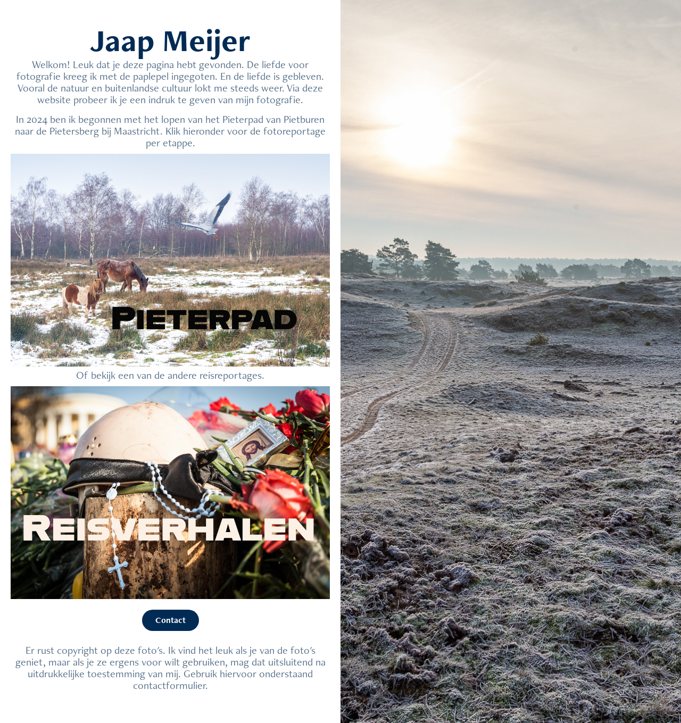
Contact (170, 620)
